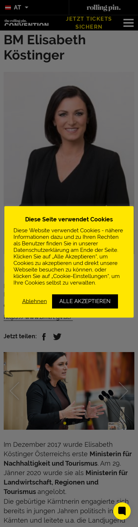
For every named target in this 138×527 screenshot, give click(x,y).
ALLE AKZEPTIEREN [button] (85, 301)
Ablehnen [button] (34, 301)
